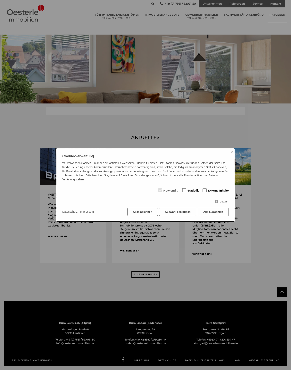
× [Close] (231, 152)
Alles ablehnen (142, 211)
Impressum (87, 211)
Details (224, 201)
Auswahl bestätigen (177, 211)
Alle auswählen (213, 211)
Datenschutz (70, 211)
